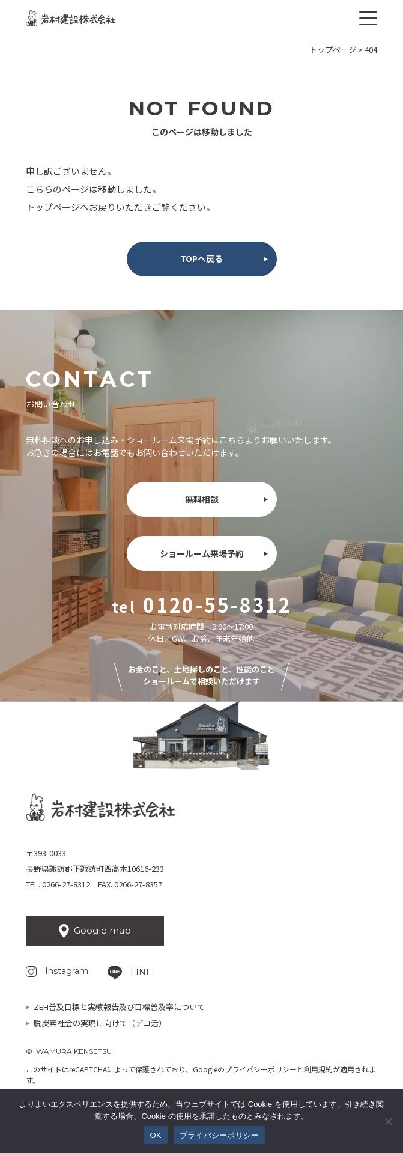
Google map (102, 930)
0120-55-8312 (217, 604)
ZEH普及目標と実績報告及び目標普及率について (119, 1006)
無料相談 (202, 499)
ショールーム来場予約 (202, 553)
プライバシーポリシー (261, 1069)
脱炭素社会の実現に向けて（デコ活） (100, 1023)
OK (156, 1135)
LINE (141, 972)
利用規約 (318, 1069)
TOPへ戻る (201, 258)
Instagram (66, 971)
